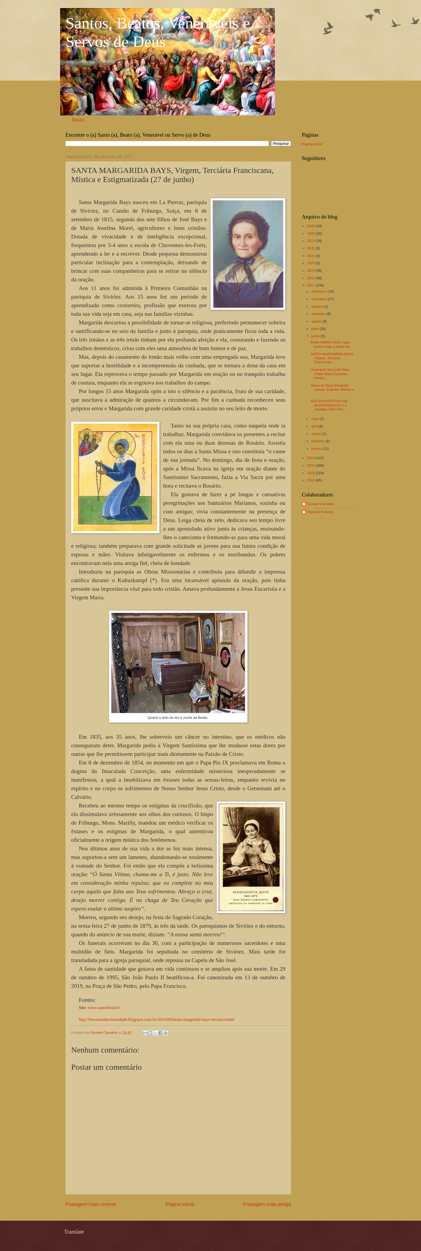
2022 (311, 248)
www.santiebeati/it (104, 1007)
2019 (311, 271)
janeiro (316, 449)
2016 (311, 458)
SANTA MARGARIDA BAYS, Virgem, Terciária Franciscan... (332, 358)
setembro (318, 314)
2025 (311, 233)
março (316, 434)
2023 (311, 241)
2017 (311, 285)
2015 (311, 465)
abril (315, 426)
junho (316, 336)
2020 (311, 263)
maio (315, 419)
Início (78, 119)
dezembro (319, 291)
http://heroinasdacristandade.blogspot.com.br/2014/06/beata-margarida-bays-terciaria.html (156, 1019)
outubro (317, 306)
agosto (316, 321)
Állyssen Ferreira (320, 512)
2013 (311, 480)
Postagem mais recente (91, 1204)
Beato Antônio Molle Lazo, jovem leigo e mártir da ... (331, 344)
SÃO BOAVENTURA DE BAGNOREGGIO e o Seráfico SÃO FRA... (329, 405)
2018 (311, 278)
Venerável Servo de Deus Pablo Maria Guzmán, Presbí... (330, 374)
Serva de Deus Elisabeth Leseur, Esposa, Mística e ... (332, 389)
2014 (311, 473)
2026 (311, 226)
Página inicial (179, 1204)
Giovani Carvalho (320, 504)
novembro (319, 299)
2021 (311, 256)
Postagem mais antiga (267, 1204)
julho (315, 329)
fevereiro (318, 441)
